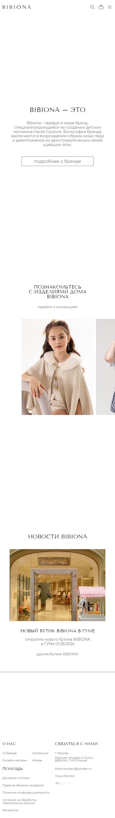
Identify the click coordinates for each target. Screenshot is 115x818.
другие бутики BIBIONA (57, 654)
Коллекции (40, 753)
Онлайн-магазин (14, 760)
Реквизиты (10, 810)
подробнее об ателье (58, 504)
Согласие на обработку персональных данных (19, 801)
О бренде (9, 753)
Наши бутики (65, 776)
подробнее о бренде (57, 161)
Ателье (37, 760)
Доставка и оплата (16, 778)
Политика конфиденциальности (25, 792)
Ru (58, 783)
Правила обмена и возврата (23, 785)
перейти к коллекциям (57, 76)
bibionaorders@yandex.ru (73, 768)
